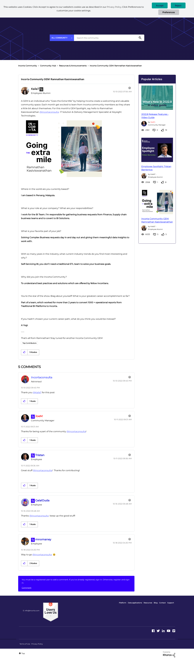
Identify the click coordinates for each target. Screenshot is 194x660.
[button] (160, 5)
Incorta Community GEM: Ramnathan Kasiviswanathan (52, 79)
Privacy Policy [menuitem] (37, 644)
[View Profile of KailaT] (35, 89)
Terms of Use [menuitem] (25, 644)
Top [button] (23, 653)
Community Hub (48, 65)
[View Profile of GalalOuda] (42, 500)
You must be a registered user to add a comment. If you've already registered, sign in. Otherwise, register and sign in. (75, 581)
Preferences (168, 12)
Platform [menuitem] (122, 603)
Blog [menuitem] (155, 603)
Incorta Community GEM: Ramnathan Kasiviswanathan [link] (116, 65)
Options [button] (129, 88)
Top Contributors (29, 343)
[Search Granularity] (62, 38)
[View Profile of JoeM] (39, 416)
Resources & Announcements (73, 65)
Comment (26, 587)
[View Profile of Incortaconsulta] (41, 377)
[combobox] (109, 38)
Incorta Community (27, 65)
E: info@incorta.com (31, 611)
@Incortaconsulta (49, 112)
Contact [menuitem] (162, 603)
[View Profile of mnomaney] (43, 539)
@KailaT (37, 392)
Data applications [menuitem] (135, 603)
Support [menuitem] (170, 603)
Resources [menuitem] (148, 603)
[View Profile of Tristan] (39, 455)
